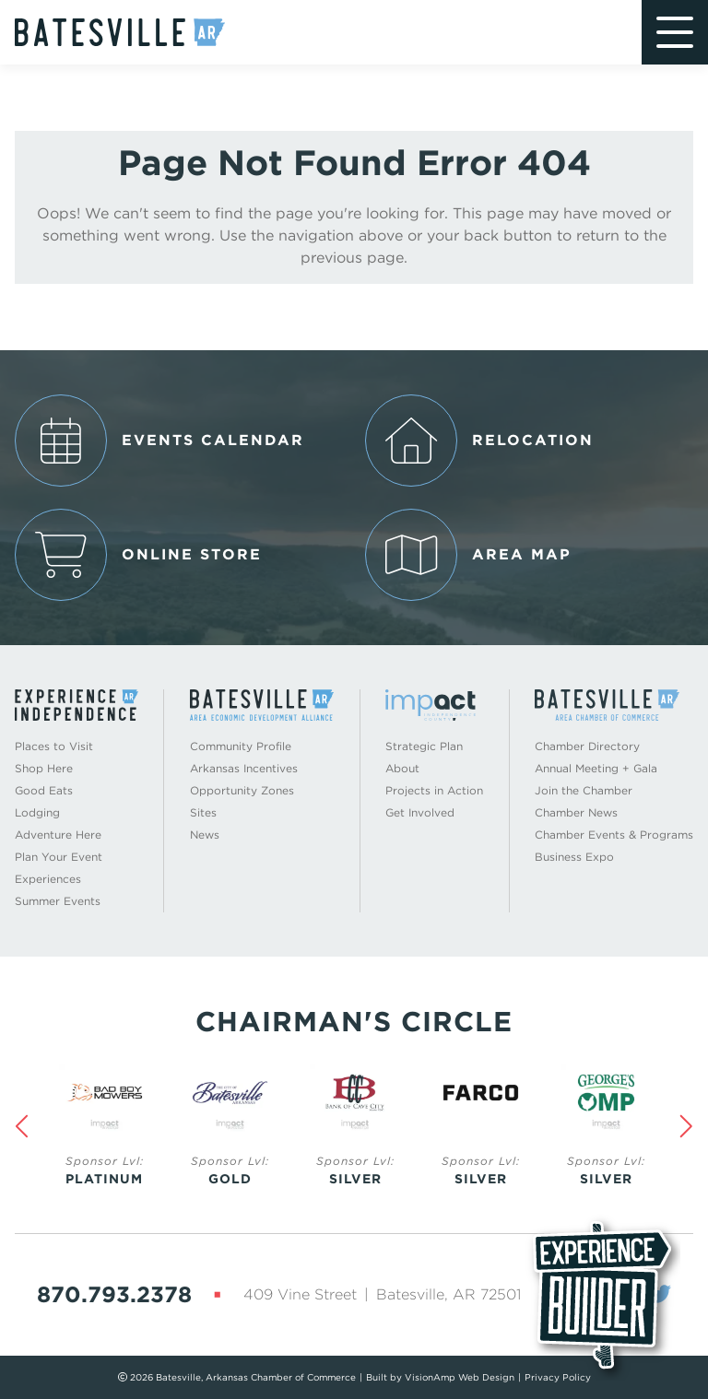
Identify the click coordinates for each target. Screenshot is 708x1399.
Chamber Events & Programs (614, 834)
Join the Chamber (583, 790)
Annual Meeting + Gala (596, 768)
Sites (203, 812)
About (402, 768)
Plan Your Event (58, 857)
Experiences (48, 879)
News (204, 834)
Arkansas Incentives (244, 768)
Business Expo (574, 857)
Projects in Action (434, 790)
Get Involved (419, 812)
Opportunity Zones (242, 790)
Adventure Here (58, 834)
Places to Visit (54, 746)
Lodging (37, 812)
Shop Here (44, 768)
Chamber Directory (587, 746)
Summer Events (57, 901)
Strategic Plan (424, 746)
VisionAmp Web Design (459, 1376)
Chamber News (576, 812)
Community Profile (240, 746)
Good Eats (44, 790)
